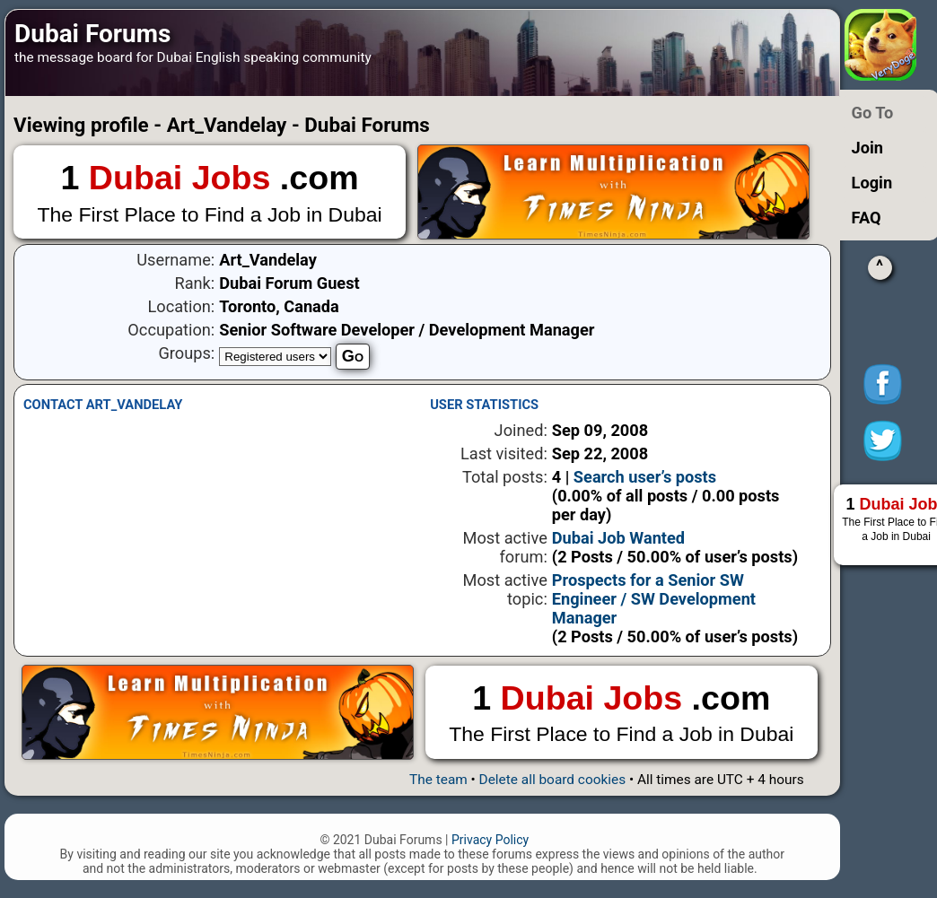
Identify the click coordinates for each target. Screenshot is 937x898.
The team (438, 780)
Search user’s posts (645, 476)
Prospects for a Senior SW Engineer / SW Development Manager (654, 599)
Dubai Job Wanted (618, 537)
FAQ (866, 217)
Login (872, 182)
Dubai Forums (92, 33)
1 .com (209, 193)
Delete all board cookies (552, 780)
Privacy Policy (490, 840)
